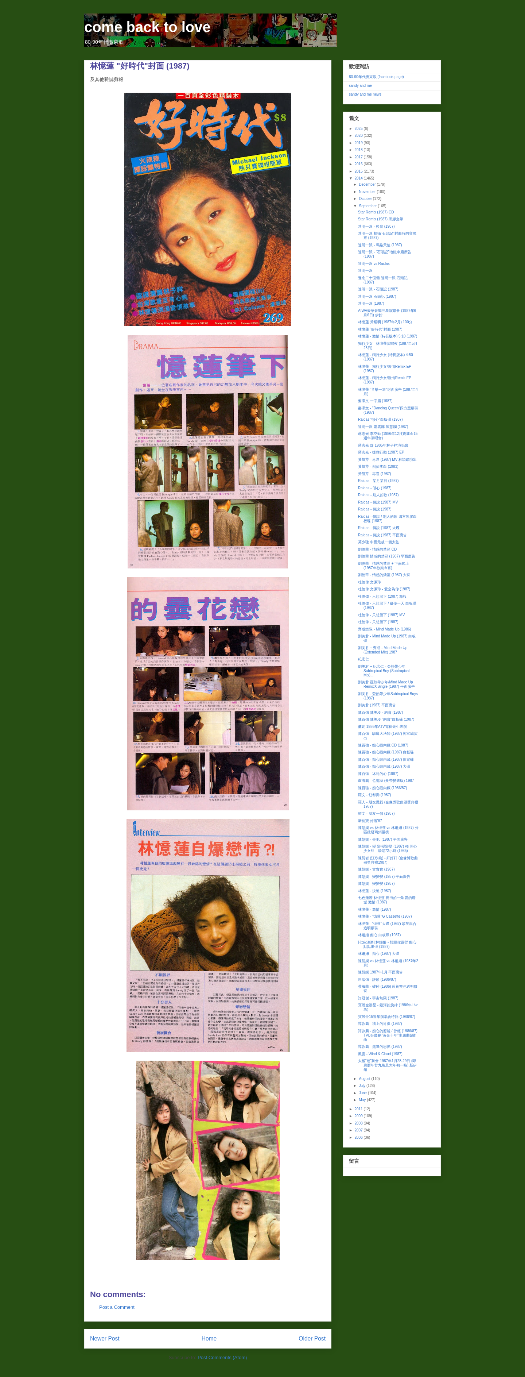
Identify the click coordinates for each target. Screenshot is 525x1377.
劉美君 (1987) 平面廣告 (377, 705)
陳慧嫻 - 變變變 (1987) (376, 884)
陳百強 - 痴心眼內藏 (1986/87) (382, 788)
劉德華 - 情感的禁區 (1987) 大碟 (384, 575)
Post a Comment (117, 1307)
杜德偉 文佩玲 (369, 582)
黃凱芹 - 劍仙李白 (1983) (378, 466)
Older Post (312, 1338)
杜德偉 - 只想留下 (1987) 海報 (382, 596)
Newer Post (105, 1338)
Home (209, 1338)
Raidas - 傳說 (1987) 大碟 (379, 528)
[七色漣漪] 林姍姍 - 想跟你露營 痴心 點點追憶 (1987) (387, 944)
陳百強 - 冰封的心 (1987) (378, 774)
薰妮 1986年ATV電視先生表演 (382, 727)
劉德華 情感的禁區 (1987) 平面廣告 (386, 556)
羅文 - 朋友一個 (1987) (376, 813)
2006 (358, 1137)
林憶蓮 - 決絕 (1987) (374, 891)
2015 (358, 171)
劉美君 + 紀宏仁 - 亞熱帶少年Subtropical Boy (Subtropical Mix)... (383, 670)
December (368, 184)
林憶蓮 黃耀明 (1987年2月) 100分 (385, 322)
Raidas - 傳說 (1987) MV (378, 502)
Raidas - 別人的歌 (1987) (378, 495)
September (368, 206)
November (368, 192)
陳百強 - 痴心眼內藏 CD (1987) (383, 745)
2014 (358, 178)
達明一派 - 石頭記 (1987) (378, 289)
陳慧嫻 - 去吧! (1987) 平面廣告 (383, 839)
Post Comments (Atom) (222, 1357)
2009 (358, 1116)
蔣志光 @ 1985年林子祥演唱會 (383, 445)
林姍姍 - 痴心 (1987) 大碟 (378, 954)
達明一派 (365, 271)
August (365, 1079)
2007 (358, 1130)
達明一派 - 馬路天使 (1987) (380, 245)
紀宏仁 (363, 659)
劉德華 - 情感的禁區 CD (377, 549)
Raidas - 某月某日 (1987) (378, 481)
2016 (358, 164)
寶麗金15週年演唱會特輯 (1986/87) (386, 1017)
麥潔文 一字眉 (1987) (375, 401)
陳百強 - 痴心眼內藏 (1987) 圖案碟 (386, 759)
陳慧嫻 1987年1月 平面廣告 (380, 972)
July (362, 1086)
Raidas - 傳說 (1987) (375, 509)
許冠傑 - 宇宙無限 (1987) (378, 998)
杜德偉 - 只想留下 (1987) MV (381, 615)
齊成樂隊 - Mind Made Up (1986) (384, 629)
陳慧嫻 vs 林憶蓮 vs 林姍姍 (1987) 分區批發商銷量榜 (388, 830)
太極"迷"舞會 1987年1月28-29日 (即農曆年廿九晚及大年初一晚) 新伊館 (387, 1065)
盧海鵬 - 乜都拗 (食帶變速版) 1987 (386, 781)
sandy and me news (365, 94)
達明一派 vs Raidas (374, 264)
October (366, 199)
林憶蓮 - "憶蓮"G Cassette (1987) (385, 916)
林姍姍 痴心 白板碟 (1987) (379, 935)
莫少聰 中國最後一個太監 (378, 542)
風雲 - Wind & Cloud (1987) (380, 1054)
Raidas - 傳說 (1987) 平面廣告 (382, 535)
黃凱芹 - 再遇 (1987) (374, 474)
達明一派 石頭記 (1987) (377, 296)
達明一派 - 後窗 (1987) (376, 226)
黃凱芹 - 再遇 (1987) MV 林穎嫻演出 (387, 460)
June (363, 1093)
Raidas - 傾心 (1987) (375, 488)
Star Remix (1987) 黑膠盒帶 (380, 219)
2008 (358, 1123)
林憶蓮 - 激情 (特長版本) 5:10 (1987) (387, 336)
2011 (358, 1109)
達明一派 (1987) (371, 303)
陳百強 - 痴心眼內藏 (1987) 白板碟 (386, 752)
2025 (358, 129)
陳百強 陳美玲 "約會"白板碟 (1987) (386, 719)
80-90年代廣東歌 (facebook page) (376, 77)
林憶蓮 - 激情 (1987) (374, 909)
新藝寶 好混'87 (370, 821)
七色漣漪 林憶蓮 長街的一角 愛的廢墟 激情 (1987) (387, 900)
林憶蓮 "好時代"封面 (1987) (380, 329)
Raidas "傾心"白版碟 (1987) (380, 419)
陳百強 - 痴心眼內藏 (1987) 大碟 (384, 766)
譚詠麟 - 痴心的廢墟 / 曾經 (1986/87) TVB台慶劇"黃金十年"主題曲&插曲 (387, 1035)
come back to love (147, 27)
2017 (358, 157)
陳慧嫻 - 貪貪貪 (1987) (376, 869)
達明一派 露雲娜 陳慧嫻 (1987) (383, 427)
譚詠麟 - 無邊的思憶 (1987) (380, 1047)
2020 (358, 136)
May (363, 1100)
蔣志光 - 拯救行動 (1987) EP (381, 452)
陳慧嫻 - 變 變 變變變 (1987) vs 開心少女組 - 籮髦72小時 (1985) (387, 848)
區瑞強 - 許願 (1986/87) (377, 979)
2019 (358, 143)
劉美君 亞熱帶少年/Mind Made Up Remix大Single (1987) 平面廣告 (386, 684)
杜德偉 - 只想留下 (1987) (378, 622)
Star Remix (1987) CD (376, 212)
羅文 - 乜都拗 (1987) (374, 795)
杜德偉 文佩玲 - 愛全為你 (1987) (384, 589)
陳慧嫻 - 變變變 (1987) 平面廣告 (384, 877)
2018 (358, 150)
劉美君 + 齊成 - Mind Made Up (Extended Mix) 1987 (382, 650)
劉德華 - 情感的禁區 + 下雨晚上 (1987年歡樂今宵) (383, 566)
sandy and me (360, 86)
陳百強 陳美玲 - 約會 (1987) (380, 712)
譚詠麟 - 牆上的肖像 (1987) (380, 1024)
